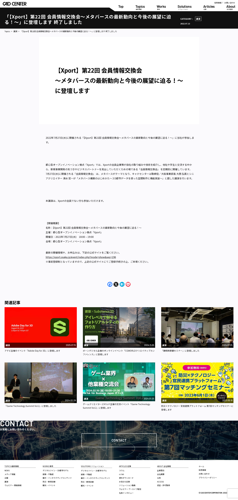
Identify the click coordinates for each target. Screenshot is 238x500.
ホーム (201, 466)
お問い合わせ (229, 2)
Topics (7, 31)
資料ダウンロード (126, 478)
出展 (6, 478)
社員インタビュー (126, 493)
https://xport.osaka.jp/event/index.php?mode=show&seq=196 (81, 257)
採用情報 (217, 2)
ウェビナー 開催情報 (13, 485)
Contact (119, 440)
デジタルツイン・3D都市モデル (56, 470)
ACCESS (160, 481)
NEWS (7, 470)
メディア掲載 (10, 474)
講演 (198, 18)
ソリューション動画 (127, 485)
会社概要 (160, 474)
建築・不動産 (48, 474)
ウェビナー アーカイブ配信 (130, 489)
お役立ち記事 (124, 481)
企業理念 (160, 470)
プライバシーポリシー (208, 477)
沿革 (159, 478)
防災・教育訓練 (49, 481)
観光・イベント (49, 485)
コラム (121, 470)
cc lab (121, 474)
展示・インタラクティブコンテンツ (57, 478)
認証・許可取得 (163, 485)
